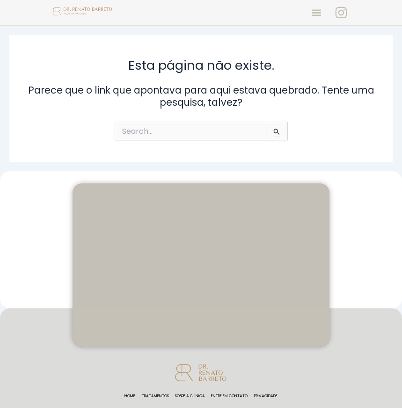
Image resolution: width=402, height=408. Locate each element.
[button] (316, 12)
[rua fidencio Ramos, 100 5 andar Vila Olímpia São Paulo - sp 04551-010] (201, 265)
